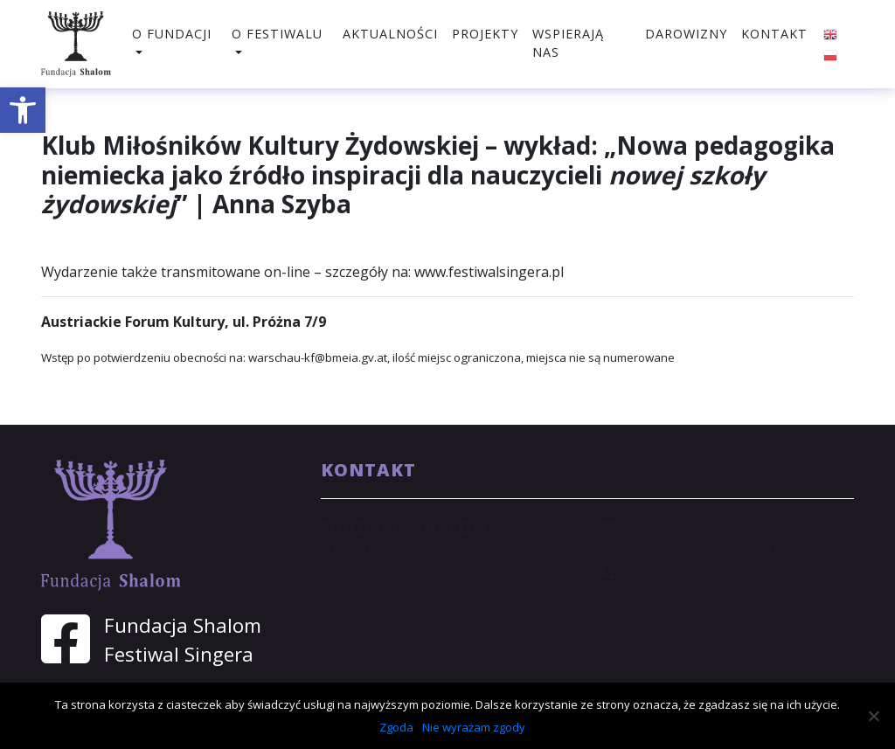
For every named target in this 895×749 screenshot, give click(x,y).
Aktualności (390, 33)
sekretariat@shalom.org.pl (710, 548)
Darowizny (686, 33)
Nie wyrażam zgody (473, 727)
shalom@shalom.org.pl (698, 527)
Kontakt (774, 33)
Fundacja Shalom (182, 625)
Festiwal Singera (178, 654)
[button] (22, 110)
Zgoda (396, 727)
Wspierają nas (568, 43)
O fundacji (172, 33)
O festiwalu (277, 33)
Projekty (485, 33)
